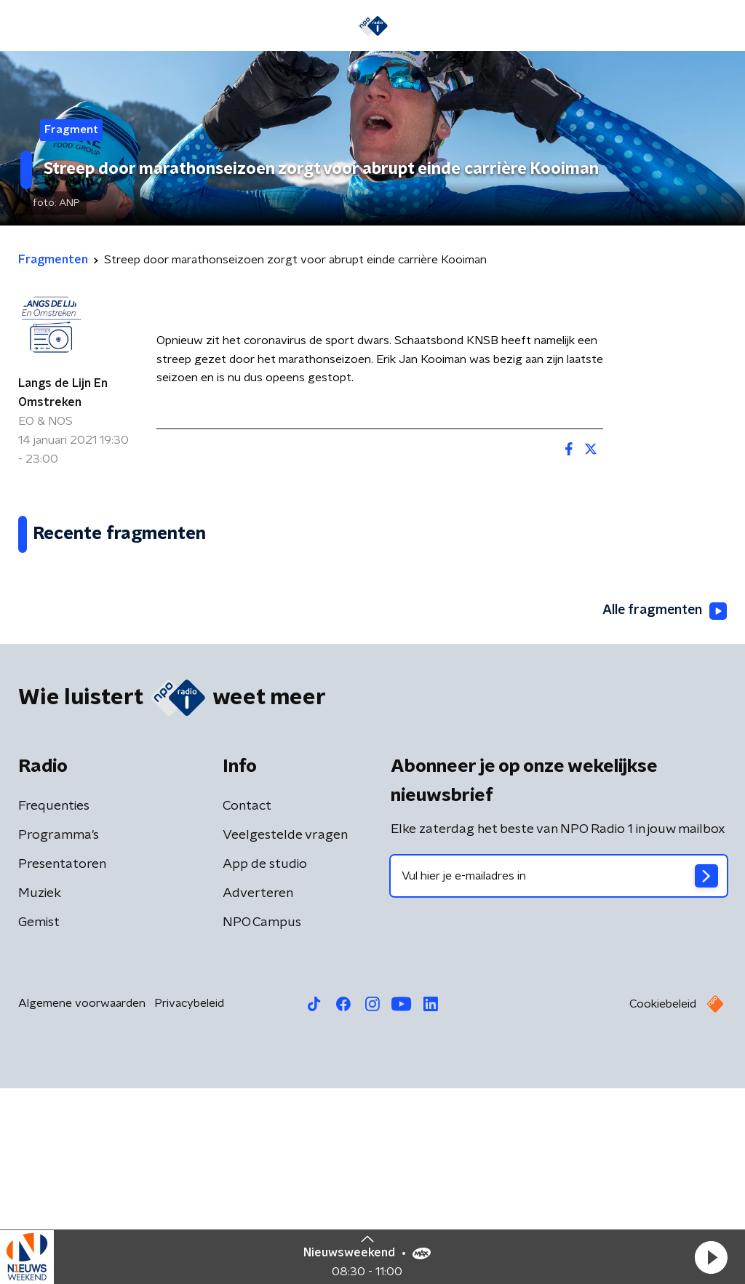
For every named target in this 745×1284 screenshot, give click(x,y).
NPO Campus (262, 1118)
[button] (711, 1257)
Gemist (39, 1118)
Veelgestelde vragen (285, 1030)
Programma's (58, 1030)
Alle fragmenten (663, 807)
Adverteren (258, 1089)
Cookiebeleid (662, 1199)
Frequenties (53, 1001)
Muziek (39, 1089)
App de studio (265, 1059)
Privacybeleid (189, 1199)
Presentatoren (62, 1059)
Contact (247, 1001)
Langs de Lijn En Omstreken (63, 393)
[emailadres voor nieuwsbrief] (559, 1071)
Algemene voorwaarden (82, 1199)
